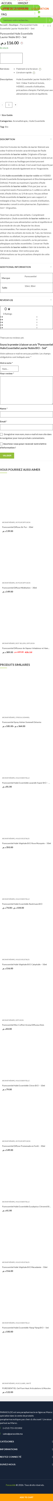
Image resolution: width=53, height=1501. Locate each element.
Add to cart (26, 1497)
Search (49, 20)
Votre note (6, 363)
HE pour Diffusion (23, 522)
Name (4, 408)
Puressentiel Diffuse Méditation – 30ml (19, 588)
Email (3, 421)
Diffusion (31, 643)
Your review (7, 373)
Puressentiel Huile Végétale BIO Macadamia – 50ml (24, 1267)
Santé (28, 1383)
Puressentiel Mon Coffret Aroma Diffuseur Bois (23, 1025)
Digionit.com (26, 1488)
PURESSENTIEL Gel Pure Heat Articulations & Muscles (26, 1388)
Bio (6, 126)
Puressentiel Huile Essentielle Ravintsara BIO (22, 904)
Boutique (13, 24)
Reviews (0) (6, 300)
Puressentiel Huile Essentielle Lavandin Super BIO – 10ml (27, 783)
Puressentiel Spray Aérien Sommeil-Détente (21, 722)
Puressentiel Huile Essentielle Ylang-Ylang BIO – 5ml (25, 1327)
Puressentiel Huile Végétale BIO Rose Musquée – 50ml (26, 843)
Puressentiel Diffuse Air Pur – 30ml (17, 527)
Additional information (15, 267)
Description (7, 139)
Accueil (3, 24)
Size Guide (7, 115)
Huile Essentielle (37, 121)
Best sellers (21, 643)
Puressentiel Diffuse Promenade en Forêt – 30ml (23, 1146)
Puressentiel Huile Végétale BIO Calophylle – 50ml (24, 964)
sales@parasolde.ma (13, 1433)
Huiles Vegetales (22, 838)
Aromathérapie (20, 121)
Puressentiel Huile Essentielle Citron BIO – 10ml (23, 1085)
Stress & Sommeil (23, 717)
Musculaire (20, 1383)
